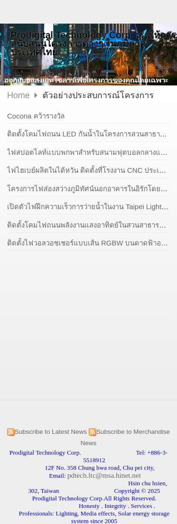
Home (18, 95)
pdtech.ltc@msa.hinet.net (104, 475)
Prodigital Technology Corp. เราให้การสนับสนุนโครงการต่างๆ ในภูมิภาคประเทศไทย (93, 43)
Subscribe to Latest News (51, 431)
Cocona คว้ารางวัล (36, 116)
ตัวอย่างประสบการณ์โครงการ (98, 95)
